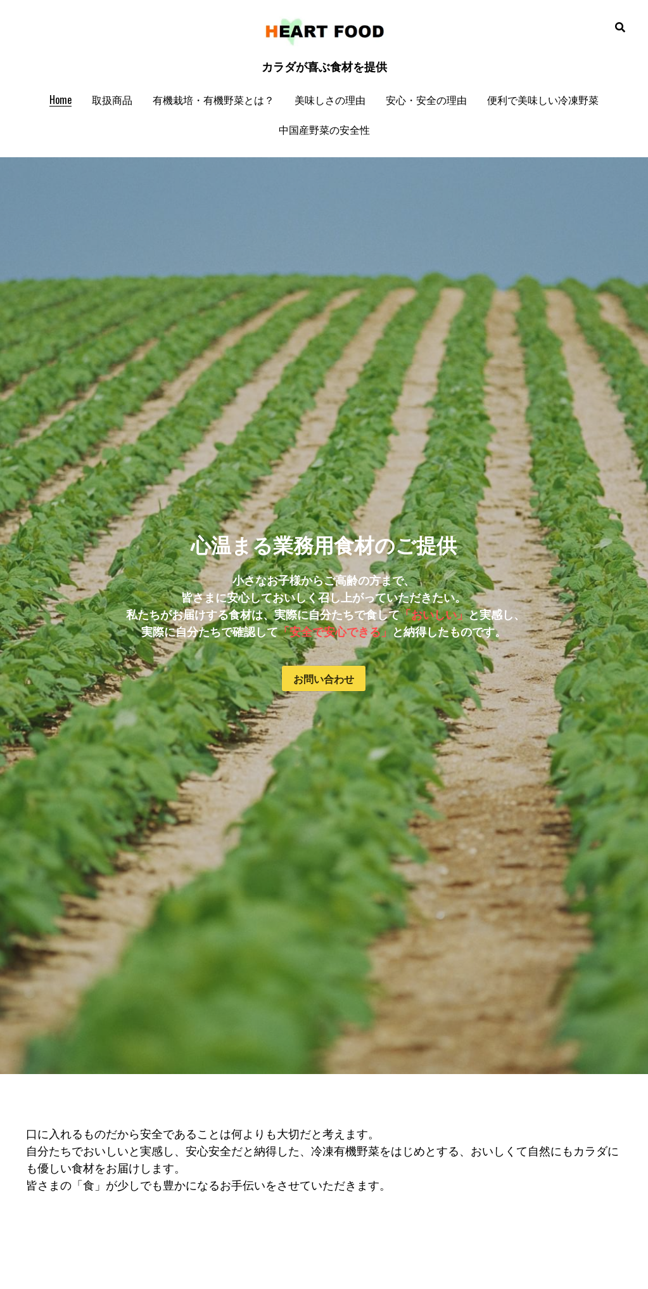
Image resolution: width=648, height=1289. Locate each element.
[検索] (620, 27)
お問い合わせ (323, 678)
